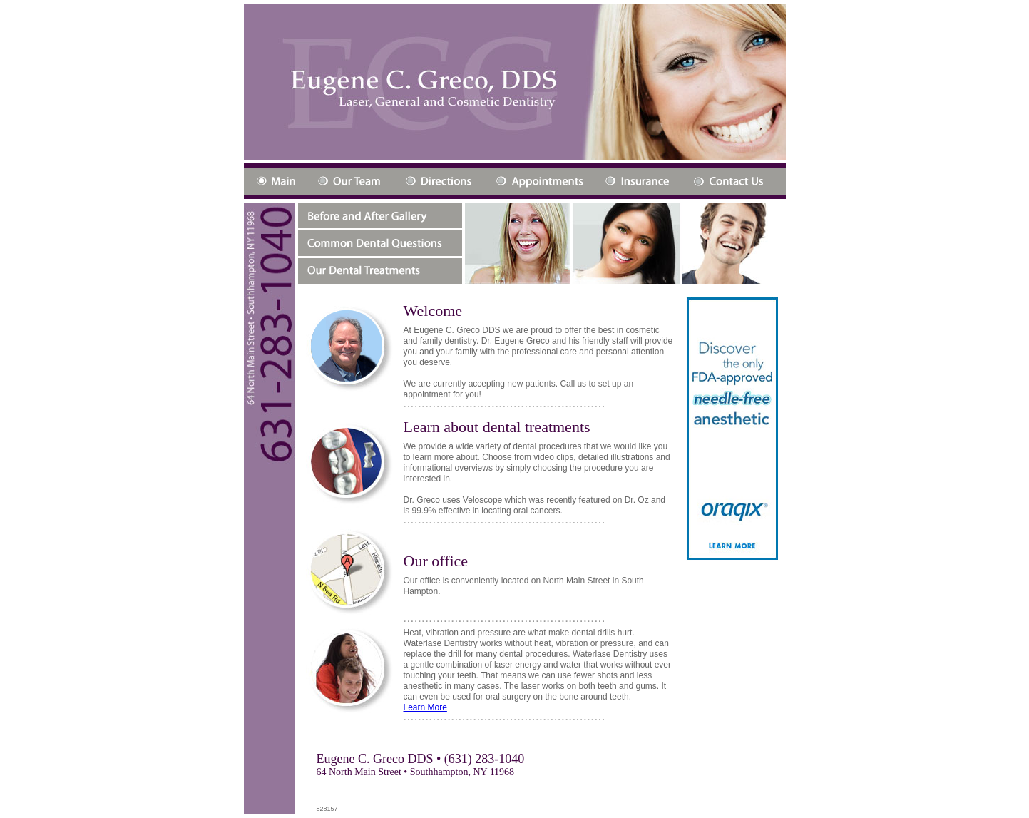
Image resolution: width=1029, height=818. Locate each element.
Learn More (425, 707)
